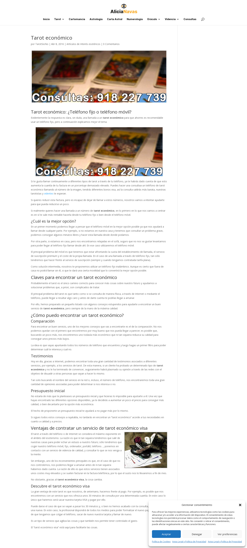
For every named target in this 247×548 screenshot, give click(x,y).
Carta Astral (114, 19)
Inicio (46, 19)
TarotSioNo (41, 44)
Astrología (96, 19)
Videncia (170, 19)
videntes (48, 193)
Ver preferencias (227, 534)
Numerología (135, 19)
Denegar (197, 534)
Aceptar (166, 534)
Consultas (190, 19)
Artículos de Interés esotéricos (83, 44)
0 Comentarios (111, 44)
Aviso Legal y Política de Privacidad (189, 541)
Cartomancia (77, 19)
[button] (240, 505)
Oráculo (152, 19)
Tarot (57, 19)
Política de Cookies (161, 541)
